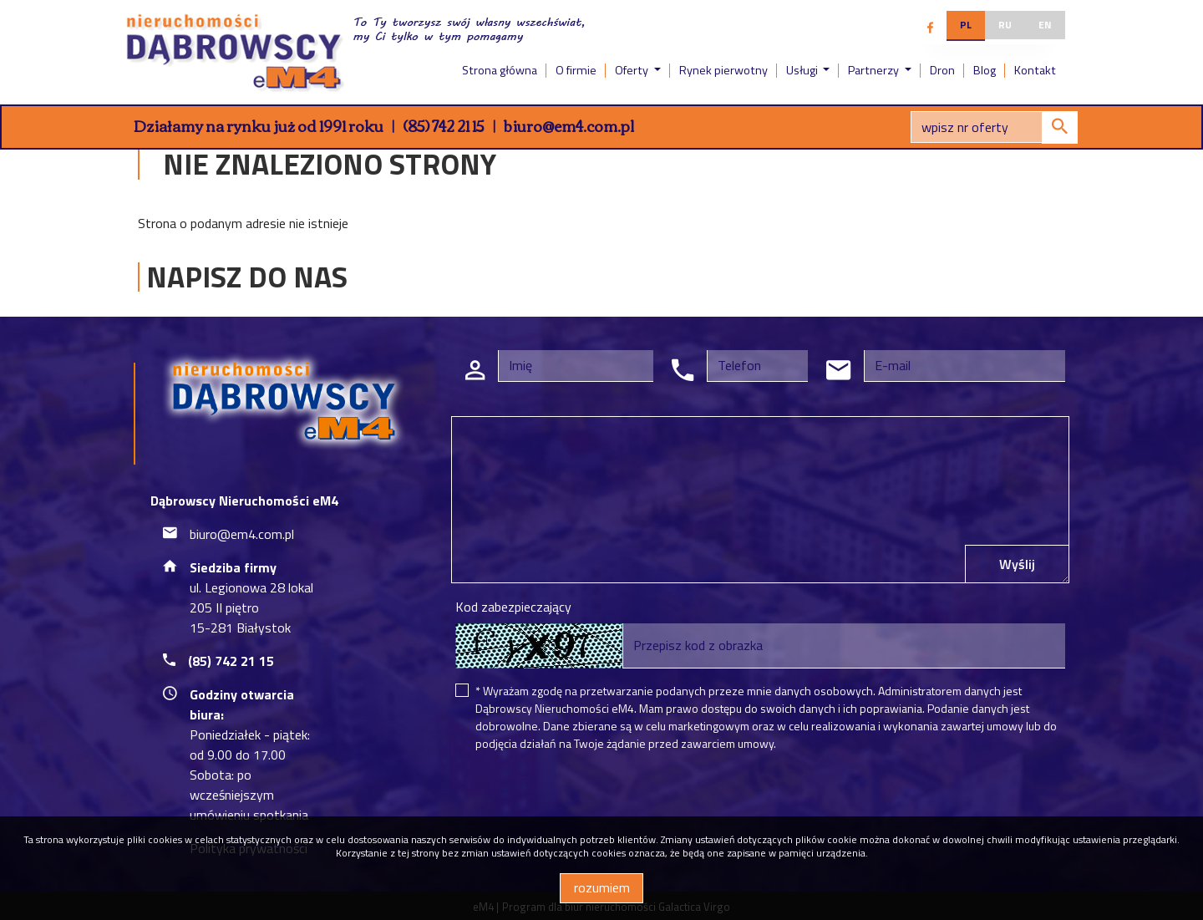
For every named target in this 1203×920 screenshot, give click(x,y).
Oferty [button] (633, 70)
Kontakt (1035, 70)
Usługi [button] (803, 70)
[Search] (994, 127)
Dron (942, 70)
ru (1005, 25)
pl (966, 25)
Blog (984, 70)
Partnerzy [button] (874, 70)
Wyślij (1017, 564)
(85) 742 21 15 (444, 125)
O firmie (576, 70)
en (1045, 25)
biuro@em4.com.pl (569, 125)
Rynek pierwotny (723, 70)
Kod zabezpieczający (513, 607)
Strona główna (499, 70)
